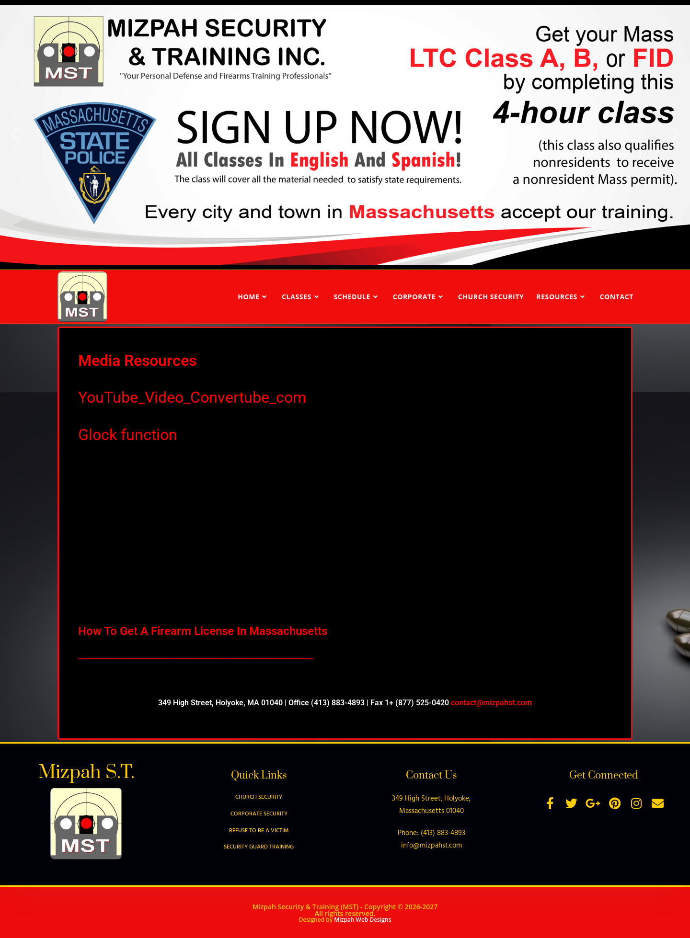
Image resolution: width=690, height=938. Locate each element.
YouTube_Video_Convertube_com (192, 397)
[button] (15, 134)
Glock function (127, 435)
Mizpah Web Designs (362, 919)
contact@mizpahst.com (491, 702)
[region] (345, 135)
